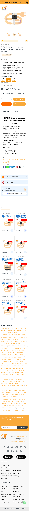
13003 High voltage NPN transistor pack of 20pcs (21, 282)
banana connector (7, 401)
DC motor (11, 352)
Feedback (4, 478)
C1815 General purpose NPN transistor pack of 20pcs (7, 238)
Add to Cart (19, 104)
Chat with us (14, 40)
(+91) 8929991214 (20, 436)
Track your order (18, 502)
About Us (4, 486)
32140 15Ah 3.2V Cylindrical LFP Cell (12, 357)
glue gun (23, 403)
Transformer (18, 378)
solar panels (17, 348)
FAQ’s (2, 499)
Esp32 (16, 387)
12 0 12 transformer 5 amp (17, 341)
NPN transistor (6, 159)
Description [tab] (5, 111)
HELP (2, 491)
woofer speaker (18, 368)
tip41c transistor (15, 159)
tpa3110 (4, 408)
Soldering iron (21, 330)
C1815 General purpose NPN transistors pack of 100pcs (7, 259)
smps (22, 394)
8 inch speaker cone (17, 372)
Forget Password (18, 499)
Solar (14, 367)
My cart (15, 488)
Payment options (18, 494)
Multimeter (10, 345)
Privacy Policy (5, 465)
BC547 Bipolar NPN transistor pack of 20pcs (6, 216)
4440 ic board (6, 392)
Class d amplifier (19, 332)
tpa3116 (10, 387)
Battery (15, 339)
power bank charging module (11, 334)
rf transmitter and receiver (18, 388)
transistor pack (7, 162)
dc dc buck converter (16, 363)
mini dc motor (11, 365)
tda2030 (15, 410)
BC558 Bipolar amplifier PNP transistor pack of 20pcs (21, 238)
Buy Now (19, 99)
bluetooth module (13, 328)
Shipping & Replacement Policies (11, 470)
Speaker (3, 328)
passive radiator (7, 407)
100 (14, 79)
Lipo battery (16, 392)
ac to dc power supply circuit (18, 346)
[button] (20, 2)
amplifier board (6, 332)
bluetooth (5, 379)
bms (8, 350)
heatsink (11, 398)
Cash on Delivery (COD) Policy (10, 473)
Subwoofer (11, 330)
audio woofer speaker (8, 374)
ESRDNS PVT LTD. (10, 508)
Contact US (4, 488)
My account (5, 502)
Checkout (16, 491)
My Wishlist (16, 496)
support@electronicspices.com (19, 441)
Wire (13, 350)
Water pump (5, 370)
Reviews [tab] (15, 111)
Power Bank (14, 403)
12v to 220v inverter (14, 336)
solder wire (11, 408)
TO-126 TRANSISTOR (5, 44)
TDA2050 (20, 408)
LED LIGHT (14, 370)
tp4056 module (6, 410)
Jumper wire (5, 403)
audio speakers (6, 348)
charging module (13, 354)
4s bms (22, 410)
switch (21, 356)
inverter (4, 388)
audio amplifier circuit (8, 343)
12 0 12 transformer (17, 385)
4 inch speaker (15, 396)
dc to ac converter (19, 399)
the (12, 379)
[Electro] (9, 2)
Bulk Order (7, 104)
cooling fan (5, 396)
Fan (19, 365)
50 (8, 79)
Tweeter (9, 378)
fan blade (23, 387)
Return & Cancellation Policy (10, 476)
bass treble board (13, 359)
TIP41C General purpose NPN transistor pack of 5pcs (21, 303)
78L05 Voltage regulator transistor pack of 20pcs (7, 282)
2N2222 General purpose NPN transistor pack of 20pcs (20, 260)
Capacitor (22, 390)
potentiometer (12, 356)
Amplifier (21, 337)
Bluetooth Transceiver (16, 405)
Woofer (4, 346)
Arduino (4, 405)
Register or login (18, 486)
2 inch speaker (21, 398)
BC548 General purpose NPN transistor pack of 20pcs (6, 304)
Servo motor (18, 407)
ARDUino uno (18, 401)
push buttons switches (9, 390)
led (14, 337)
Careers (3, 496)
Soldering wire (6, 399)
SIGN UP (22, 427)
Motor (4, 359)
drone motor (14, 394)
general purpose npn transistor (16, 161)
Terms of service (6, 468)
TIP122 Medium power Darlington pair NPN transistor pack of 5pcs (21, 216)
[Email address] (9, 427)
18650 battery (20, 345)
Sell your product (6, 494)
